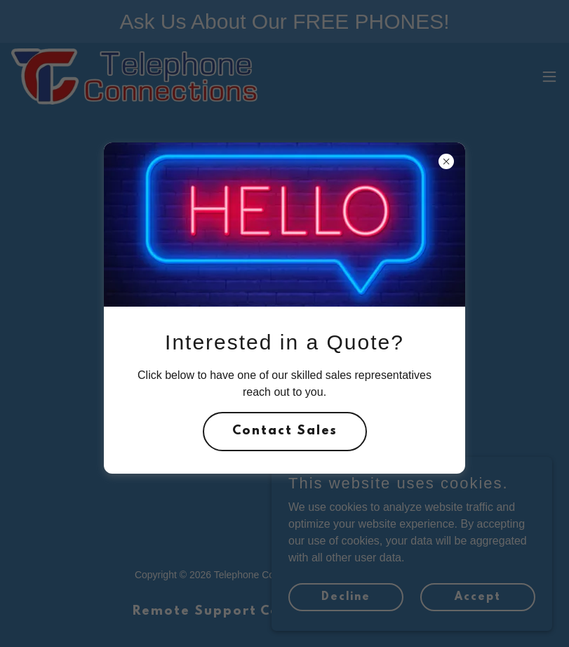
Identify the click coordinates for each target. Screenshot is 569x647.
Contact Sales (284, 432)
